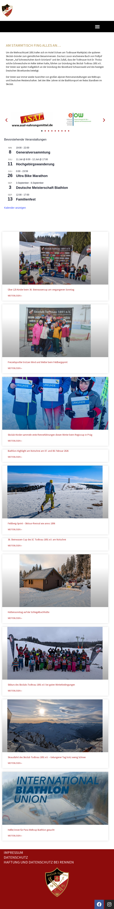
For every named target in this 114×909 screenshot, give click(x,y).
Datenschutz (16, 857)
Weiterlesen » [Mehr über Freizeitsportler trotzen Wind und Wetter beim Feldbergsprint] (15, 368)
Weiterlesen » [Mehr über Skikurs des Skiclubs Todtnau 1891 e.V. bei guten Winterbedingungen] (15, 690)
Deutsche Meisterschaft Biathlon (42, 188)
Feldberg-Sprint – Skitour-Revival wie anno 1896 (31, 523)
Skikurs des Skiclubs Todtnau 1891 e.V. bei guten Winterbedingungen (41, 684)
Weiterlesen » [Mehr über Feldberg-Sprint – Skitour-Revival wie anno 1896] (15, 529)
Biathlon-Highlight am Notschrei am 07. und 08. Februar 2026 (38, 450)
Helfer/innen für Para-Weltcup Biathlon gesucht (31, 829)
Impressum (13, 852)
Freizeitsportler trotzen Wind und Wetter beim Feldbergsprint (38, 362)
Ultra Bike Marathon (32, 176)
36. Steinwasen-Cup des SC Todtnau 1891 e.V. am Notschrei (37, 539)
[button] (97, 26)
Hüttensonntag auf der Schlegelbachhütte (28, 612)
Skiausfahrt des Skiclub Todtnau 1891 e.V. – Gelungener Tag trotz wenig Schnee (47, 757)
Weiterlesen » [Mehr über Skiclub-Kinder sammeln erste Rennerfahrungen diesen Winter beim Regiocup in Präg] (15, 440)
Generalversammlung (33, 152)
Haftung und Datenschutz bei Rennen (39, 862)
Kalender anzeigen (15, 207)
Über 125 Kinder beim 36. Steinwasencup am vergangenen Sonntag (41, 289)
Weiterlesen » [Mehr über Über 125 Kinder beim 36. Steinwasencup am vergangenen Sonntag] (15, 295)
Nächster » (76, 843)
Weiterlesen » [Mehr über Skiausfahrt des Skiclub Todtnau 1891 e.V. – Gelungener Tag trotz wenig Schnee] (15, 763)
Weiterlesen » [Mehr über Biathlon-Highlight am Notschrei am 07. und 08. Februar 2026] (15, 456)
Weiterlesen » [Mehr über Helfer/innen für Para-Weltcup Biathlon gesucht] (15, 835)
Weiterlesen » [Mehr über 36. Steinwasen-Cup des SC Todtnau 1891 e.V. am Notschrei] (15, 545)
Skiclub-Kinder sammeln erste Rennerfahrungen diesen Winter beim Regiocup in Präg (50, 434)
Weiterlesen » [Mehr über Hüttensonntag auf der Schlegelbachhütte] (15, 618)
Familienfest (26, 199)
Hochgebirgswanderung (35, 164)
